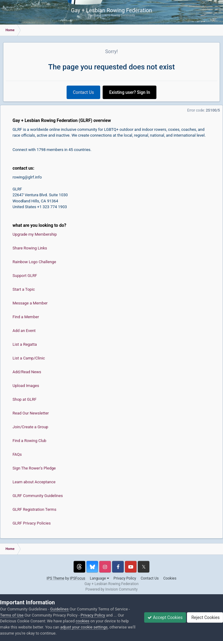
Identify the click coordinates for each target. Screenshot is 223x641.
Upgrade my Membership (35, 234)
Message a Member (30, 303)
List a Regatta (25, 344)
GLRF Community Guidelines (38, 495)
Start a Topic (24, 289)
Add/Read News (27, 372)
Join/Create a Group (30, 427)
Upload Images (26, 385)
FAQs (17, 454)
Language (99, 578)
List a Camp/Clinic (29, 358)
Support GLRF (25, 275)
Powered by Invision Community (112, 589)
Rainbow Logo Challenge (34, 262)
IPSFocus (77, 578)
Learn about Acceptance (34, 482)
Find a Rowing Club (29, 440)
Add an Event (24, 330)
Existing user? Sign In (129, 92)
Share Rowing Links (30, 248)
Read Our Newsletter (31, 413)
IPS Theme (55, 578)
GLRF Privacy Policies (32, 523)
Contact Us (83, 92)
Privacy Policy (125, 578)
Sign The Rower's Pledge (34, 468)
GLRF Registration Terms (34, 509)
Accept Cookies (165, 617)
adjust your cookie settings (84, 627)
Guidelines (59, 609)
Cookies (169, 578)
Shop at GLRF (24, 399)
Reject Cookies (205, 617)
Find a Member (26, 317)
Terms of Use (12, 615)
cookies (83, 621)
